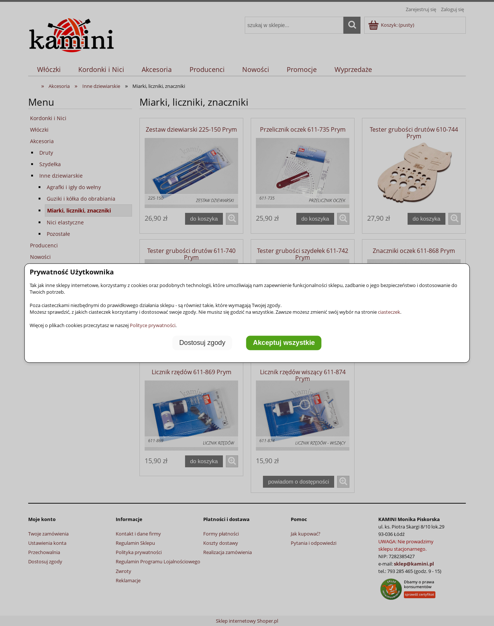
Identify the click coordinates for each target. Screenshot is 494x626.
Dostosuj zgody (202, 343)
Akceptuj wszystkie (284, 343)
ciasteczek (389, 312)
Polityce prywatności (152, 325)
